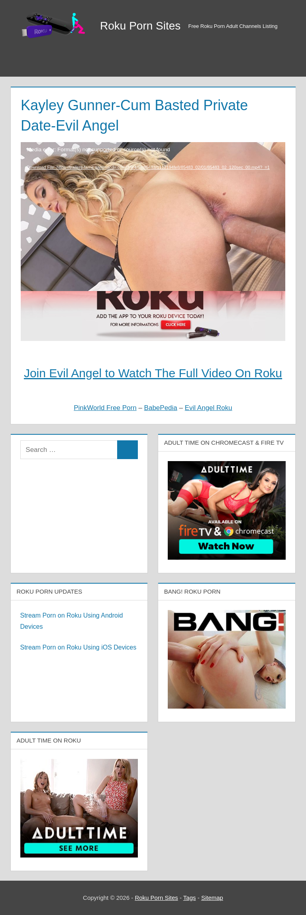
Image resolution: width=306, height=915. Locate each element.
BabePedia (160, 408)
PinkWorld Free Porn (105, 408)
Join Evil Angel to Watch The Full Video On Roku (153, 373)
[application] (153, 195)
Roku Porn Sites (140, 26)
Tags (189, 897)
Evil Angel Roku (208, 408)
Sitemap (212, 897)
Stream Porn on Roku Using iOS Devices (78, 647)
